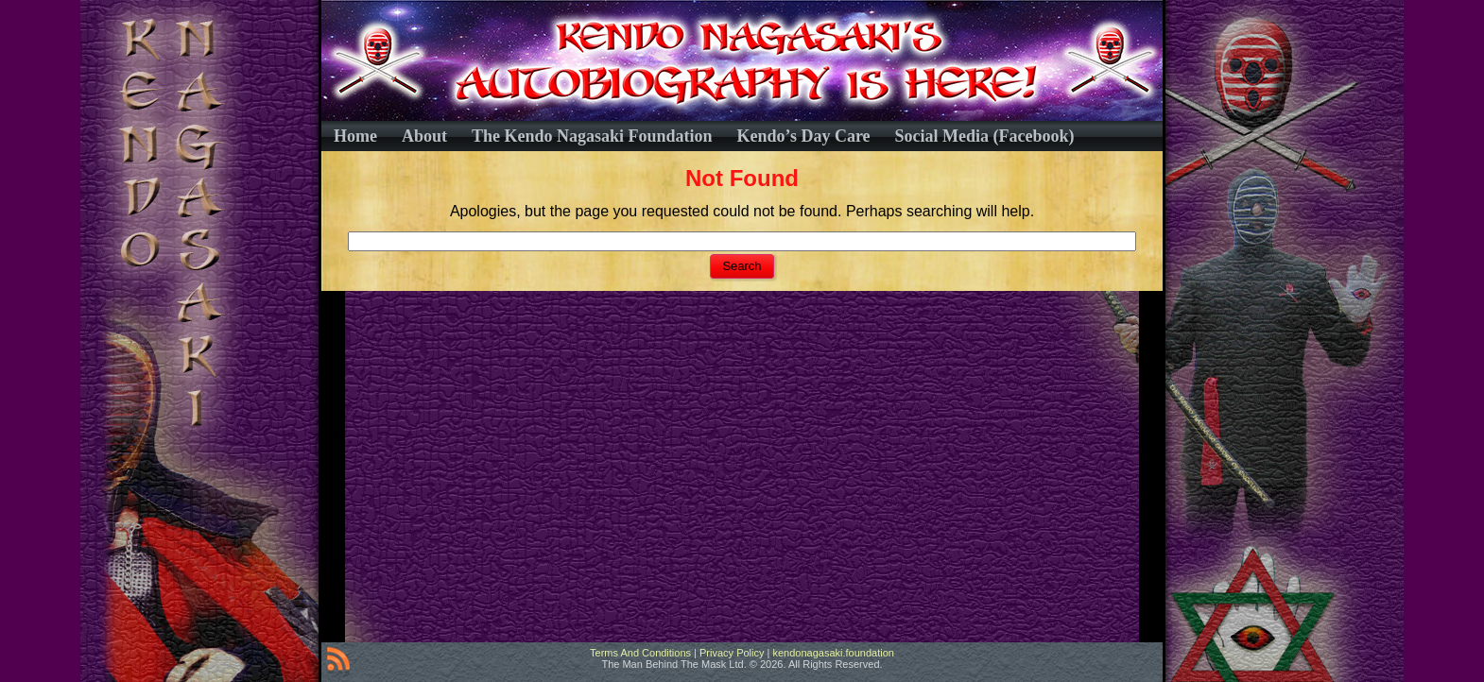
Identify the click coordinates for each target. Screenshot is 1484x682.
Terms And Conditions (640, 652)
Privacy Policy (731, 652)
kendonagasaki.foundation (832, 652)
